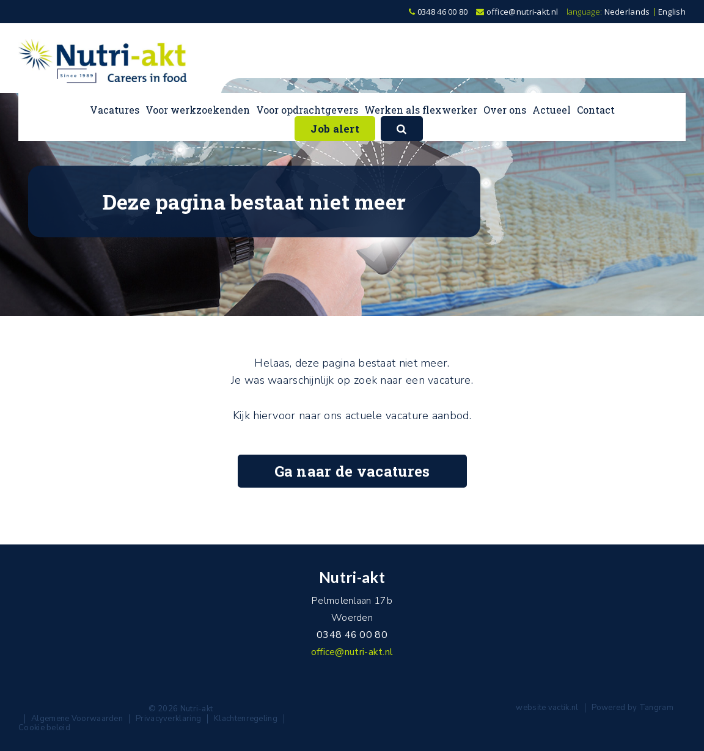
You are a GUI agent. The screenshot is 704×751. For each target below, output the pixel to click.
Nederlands (627, 12)
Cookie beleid (44, 727)
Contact (596, 109)
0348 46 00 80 (438, 11)
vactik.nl (563, 707)
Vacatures (114, 109)
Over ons (504, 109)
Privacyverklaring (168, 718)
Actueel (551, 109)
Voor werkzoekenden (197, 109)
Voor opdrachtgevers (307, 109)
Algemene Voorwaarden (77, 718)
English (672, 12)
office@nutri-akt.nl (517, 11)
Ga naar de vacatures (352, 471)
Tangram (656, 707)
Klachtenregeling (245, 718)
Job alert (334, 129)
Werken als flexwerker (420, 109)
